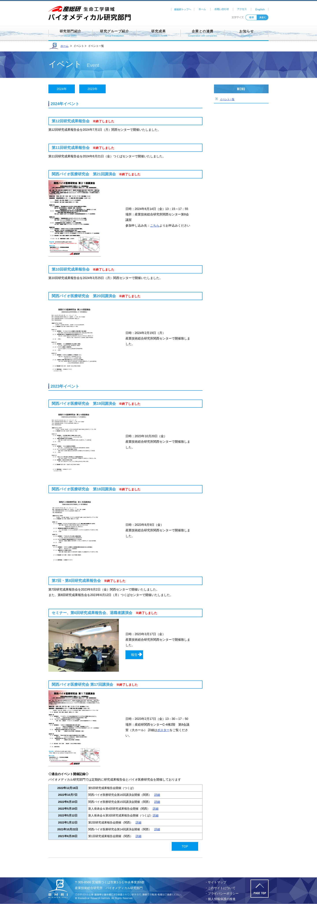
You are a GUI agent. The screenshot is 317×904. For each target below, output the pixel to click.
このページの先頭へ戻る (260, 889)
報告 (134, 654)
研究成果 (158, 33)
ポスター (163, 730)
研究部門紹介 (70, 33)
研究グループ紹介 (114, 33)
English (260, 9)
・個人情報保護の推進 (220, 899)
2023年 (92, 89)
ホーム (202, 9)
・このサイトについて (220, 888)
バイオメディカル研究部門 (60, 889)
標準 (251, 17)
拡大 (262, 17)
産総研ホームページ (90, 9)
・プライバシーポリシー (222, 893)
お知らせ (246, 33)
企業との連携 (202, 33)
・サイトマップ (215, 882)
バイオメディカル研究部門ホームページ (90, 16)
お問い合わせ (222, 9)
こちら (154, 225)
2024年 (61, 89)
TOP (185, 846)
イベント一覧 (227, 99)
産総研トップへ (182, 9)
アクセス (242, 9)
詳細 (157, 794)
